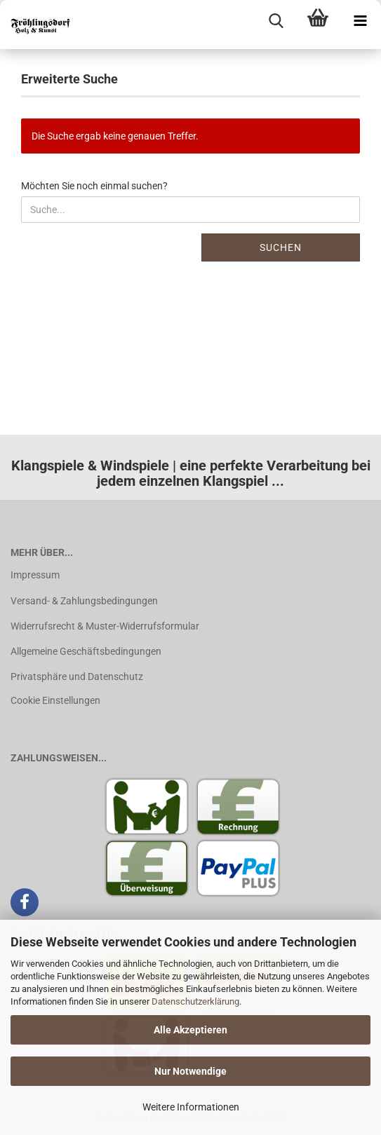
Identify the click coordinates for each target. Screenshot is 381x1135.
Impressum (35, 574)
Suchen (281, 247)
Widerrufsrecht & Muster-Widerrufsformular (105, 626)
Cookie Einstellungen (55, 700)
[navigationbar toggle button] (360, 21)
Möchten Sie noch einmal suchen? (94, 185)
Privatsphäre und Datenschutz (77, 676)
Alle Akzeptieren (190, 1029)
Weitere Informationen (190, 1107)
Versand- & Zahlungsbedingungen (84, 600)
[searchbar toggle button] (276, 21)
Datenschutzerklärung (195, 1001)
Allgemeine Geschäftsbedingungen (86, 651)
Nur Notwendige (190, 1071)
